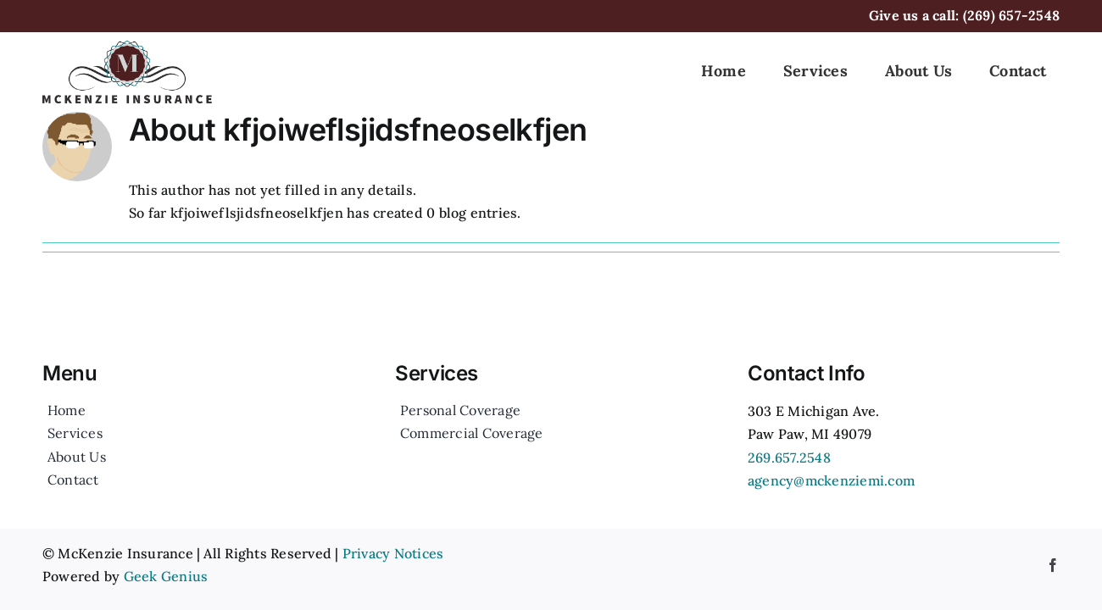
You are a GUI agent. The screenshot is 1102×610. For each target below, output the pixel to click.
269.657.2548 (789, 457)
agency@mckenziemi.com (831, 480)
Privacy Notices (393, 553)
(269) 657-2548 (1011, 15)
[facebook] (1053, 565)
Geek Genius (166, 576)
